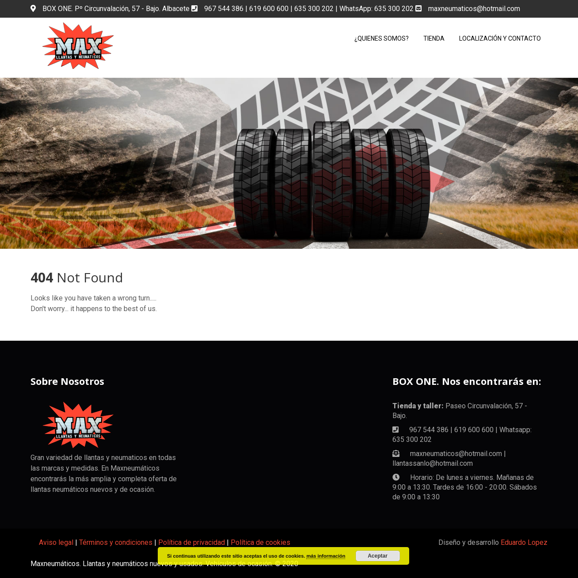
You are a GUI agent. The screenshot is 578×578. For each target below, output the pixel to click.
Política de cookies (260, 542)
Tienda (434, 38)
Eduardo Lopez (524, 542)
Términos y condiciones (115, 542)
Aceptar (378, 556)
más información (325, 556)
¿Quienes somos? (381, 38)
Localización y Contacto (500, 38)
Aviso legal (56, 542)
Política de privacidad (191, 542)
